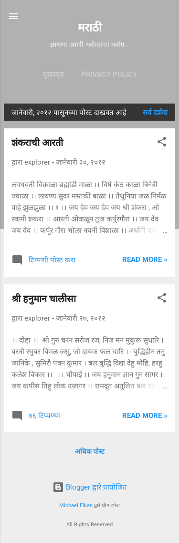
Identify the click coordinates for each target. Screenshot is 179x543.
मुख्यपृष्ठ (53, 74)
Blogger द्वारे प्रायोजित (90, 487)
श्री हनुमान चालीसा (43, 298)
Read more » (145, 259)
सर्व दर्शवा (155, 112)
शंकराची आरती (37, 142)
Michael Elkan (76, 505)
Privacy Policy (109, 74)
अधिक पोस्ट (90, 451)
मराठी (90, 27)
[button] (162, 143)
